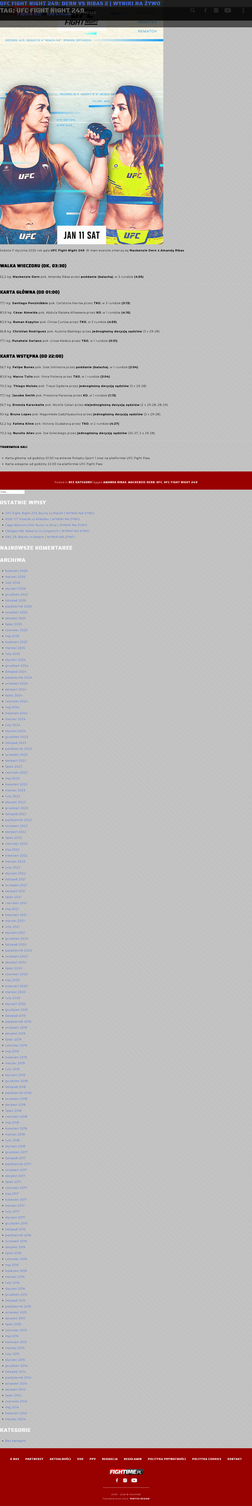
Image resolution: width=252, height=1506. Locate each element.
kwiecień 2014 (16, 1413)
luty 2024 (12, 725)
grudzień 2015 (16, 1294)
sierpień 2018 (15, 1104)
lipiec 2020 (13, 968)
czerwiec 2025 (16, 630)
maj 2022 (12, 849)
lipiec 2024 (13, 695)
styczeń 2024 (15, 731)
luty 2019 (12, 1069)
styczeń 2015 (15, 1360)
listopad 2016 (15, 1229)
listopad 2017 (15, 1158)
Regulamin (133, 1459)
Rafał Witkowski (59, 14)
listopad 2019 (15, 1015)
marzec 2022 (15, 861)
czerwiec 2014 (16, 1401)
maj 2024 (12, 707)
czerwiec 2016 (16, 1259)
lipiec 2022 (13, 837)
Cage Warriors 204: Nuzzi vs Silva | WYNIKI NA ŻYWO (46, 525)
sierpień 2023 (15, 760)
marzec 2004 (15, 1419)
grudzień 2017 (16, 1152)
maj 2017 (12, 1193)
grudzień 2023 (16, 737)
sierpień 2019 (15, 1033)
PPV (93, 1459)
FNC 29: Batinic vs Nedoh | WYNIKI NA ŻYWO (40, 537)
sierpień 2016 (15, 1247)
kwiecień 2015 (16, 1342)
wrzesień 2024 (16, 683)
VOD (80, 1459)
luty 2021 (12, 926)
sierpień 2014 (15, 1389)
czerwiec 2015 (16, 1330)
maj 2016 (12, 1265)
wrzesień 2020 (16, 956)
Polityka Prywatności (167, 1459)
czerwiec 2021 (16, 903)
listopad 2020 (16, 944)
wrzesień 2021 (16, 885)
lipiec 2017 (13, 1182)
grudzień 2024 (16, 665)
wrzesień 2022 (16, 826)
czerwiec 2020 (16, 974)
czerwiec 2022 (16, 843)
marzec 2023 (15, 790)
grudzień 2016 (16, 1223)
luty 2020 (12, 998)
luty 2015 (12, 1354)
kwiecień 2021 (16, 915)
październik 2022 (18, 820)
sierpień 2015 (15, 1318)
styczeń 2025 (15, 659)
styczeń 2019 (15, 1075)
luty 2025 (12, 654)
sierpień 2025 (15, 618)
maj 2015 (12, 1336)
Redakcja (110, 1459)
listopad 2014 (15, 1371)
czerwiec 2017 (16, 1187)
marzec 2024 (15, 719)
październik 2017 (18, 1164)
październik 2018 (18, 1093)
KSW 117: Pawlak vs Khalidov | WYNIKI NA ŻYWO (42, 519)
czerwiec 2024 (16, 701)
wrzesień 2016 (16, 1241)
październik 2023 (18, 748)
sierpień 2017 (15, 1176)
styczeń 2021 (15, 932)
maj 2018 (12, 1122)
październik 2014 (18, 1377)
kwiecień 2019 (16, 1057)
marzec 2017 (15, 1205)
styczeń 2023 (15, 802)
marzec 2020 (15, 992)
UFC (159, 482)
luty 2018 (12, 1140)
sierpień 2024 (15, 689)
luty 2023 (12, 796)
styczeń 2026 (15, 588)
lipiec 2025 (13, 624)
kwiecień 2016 (16, 1271)
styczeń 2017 (15, 1217)
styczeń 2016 (15, 1288)
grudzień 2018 (16, 1081)
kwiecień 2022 (16, 855)
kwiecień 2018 (16, 1128)
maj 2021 (12, 909)
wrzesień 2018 (16, 1098)
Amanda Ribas (115, 482)
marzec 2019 (15, 1063)
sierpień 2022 (15, 832)
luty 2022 (12, 867)
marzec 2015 (15, 1348)
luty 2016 (12, 1282)
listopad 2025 (15, 600)
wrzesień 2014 (16, 1383)
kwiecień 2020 (16, 986)
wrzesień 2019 (16, 1027)
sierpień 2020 (15, 962)
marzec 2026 (15, 576)
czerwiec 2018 (16, 1116)
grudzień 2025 (16, 594)
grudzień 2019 (16, 1010)
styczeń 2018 (15, 1146)
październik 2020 (18, 950)
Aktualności (60, 1459)
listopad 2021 (15, 879)
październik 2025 (18, 606)
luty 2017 (12, 1211)
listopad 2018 (15, 1087)
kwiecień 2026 (16, 570)
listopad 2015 (15, 1300)
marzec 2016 (15, 1276)
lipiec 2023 (13, 766)
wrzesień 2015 (16, 1312)
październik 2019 (18, 1021)
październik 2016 (18, 1235)
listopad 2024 (15, 671)
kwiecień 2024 (16, 713)
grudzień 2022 (16, 808)
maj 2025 (12, 636)
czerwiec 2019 (16, 1045)
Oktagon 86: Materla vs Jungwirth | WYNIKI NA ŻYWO (47, 531)
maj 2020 (12, 980)
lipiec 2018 (13, 1110)
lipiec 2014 (13, 1395)
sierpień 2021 (15, 891)
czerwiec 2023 (16, 772)
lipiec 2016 (13, 1253)
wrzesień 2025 (16, 612)
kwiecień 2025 (16, 642)
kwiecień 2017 (16, 1199)
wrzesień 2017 (16, 1170)
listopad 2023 (15, 743)
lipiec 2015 (13, 1324)
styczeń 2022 (15, 873)
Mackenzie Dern (141, 482)
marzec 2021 (15, 921)
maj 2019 (12, 1051)
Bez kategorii (80, 482)
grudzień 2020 (17, 938)
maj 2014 (12, 1407)
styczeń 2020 (15, 1004)
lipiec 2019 (13, 1039)
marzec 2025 (15, 648)
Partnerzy (34, 1459)
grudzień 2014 (16, 1365)
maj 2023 (12, 778)
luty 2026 (12, 582)
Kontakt (234, 1459)
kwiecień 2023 (16, 784)
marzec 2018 (15, 1134)
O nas (14, 1459)
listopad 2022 (15, 814)
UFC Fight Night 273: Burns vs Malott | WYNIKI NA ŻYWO (49, 513)
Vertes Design (140, 1498)
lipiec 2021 (13, 897)
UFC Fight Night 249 (181, 482)
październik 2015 (18, 1306)
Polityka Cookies (206, 1459)
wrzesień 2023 (16, 754)
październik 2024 (18, 677)
